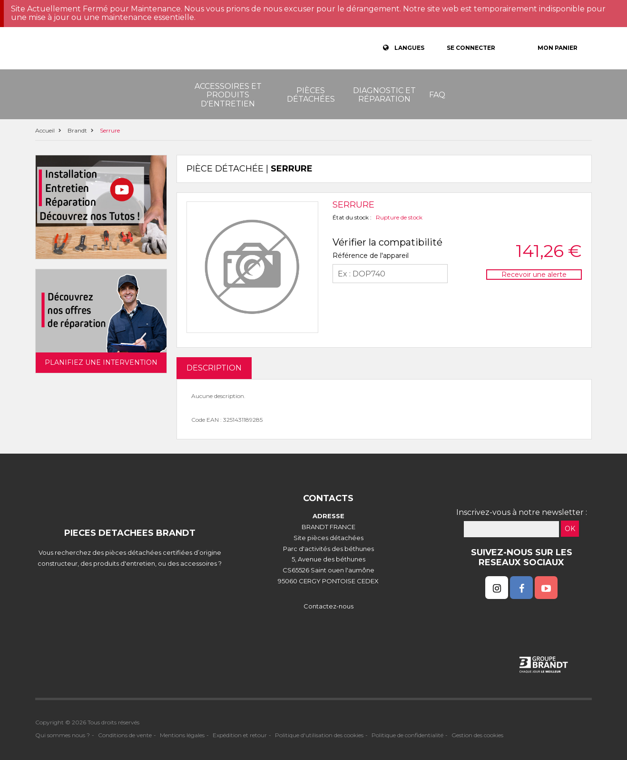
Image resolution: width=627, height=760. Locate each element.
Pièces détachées (311, 95)
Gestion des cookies (477, 735)
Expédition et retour (240, 735)
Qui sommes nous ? (62, 735)
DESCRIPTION (214, 367)
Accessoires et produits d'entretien (228, 95)
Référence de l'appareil (371, 255)
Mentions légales (182, 735)
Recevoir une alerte (534, 274)
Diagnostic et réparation (384, 95)
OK (570, 528)
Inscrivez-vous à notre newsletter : (521, 512)
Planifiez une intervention (101, 362)
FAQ (437, 94)
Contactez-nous (328, 606)
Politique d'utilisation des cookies (319, 735)
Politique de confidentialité (407, 735)
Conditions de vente (125, 735)
